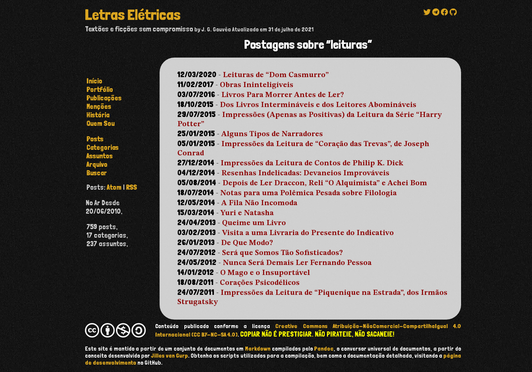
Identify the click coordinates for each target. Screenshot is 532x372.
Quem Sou (100, 123)
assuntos (99, 156)
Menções (98, 106)
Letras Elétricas (132, 15)
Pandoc (324, 348)
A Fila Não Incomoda (259, 203)
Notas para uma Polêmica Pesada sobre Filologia (308, 193)
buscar (96, 173)
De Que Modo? (247, 243)
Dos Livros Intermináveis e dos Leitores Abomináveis (318, 105)
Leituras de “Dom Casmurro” (276, 75)
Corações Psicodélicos (260, 283)
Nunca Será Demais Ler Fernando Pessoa (297, 263)
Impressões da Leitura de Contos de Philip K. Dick (312, 163)
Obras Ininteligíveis (256, 85)
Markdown (257, 348)
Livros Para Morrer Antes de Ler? (282, 95)
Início (94, 81)
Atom (114, 187)
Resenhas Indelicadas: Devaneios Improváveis (305, 173)
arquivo (97, 164)
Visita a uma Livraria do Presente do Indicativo (308, 233)
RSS (131, 187)
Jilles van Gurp (169, 355)
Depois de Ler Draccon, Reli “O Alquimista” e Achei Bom (324, 183)
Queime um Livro (254, 223)
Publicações (104, 98)
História (97, 115)
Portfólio (99, 89)
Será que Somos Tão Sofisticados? (282, 253)
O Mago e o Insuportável (265, 273)
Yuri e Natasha (247, 213)
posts (94, 139)
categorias (102, 147)
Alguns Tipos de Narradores (272, 134)
